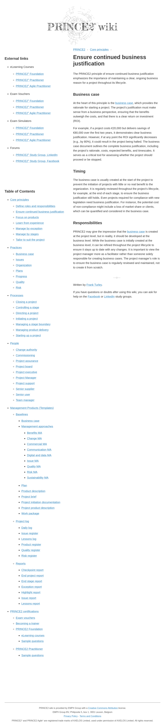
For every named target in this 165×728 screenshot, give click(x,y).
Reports (21, 563)
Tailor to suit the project (30, 239)
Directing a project (27, 313)
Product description (33, 491)
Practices (16, 247)
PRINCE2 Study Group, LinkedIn (37, 154)
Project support (25, 383)
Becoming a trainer (27, 623)
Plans (19, 270)
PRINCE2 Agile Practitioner (33, 86)
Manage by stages (27, 234)
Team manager (25, 400)
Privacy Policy (71, 716)
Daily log (26, 527)
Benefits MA (34, 432)
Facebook (94, 296)
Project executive (26, 372)
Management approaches (37, 426)
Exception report (31, 586)
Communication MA (39, 449)
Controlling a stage (27, 307)
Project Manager (26, 377)
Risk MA (32, 472)
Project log (22, 521)
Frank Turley (94, 284)
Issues (20, 259)
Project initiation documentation (40, 502)
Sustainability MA (37, 477)
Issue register (29, 533)
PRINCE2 (79, 49)
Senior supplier (25, 388)
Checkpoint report (32, 570)
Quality (20, 282)
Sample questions (32, 641)
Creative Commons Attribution (103, 708)
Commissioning (25, 355)
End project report (32, 575)
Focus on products (27, 217)
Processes (16, 295)
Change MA (34, 438)
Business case (25, 254)
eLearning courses (32, 635)
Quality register (30, 550)
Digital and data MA (39, 455)
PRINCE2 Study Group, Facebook (37, 161)
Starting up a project (28, 335)
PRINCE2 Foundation (30, 73)
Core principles (99, 49)
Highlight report (30, 592)
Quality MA (34, 466)
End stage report (31, 581)
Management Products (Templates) (32, 407)
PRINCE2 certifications (24, 611)
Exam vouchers (25, 617)
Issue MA (33, 460)
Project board (24, 366)
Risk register (29, 555)
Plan (24, 485)
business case (124, 103)
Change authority (26, 349)
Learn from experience (30, 222)
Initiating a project (27, 318)
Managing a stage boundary (33, 324)
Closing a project (26, 301)
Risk (18, 287)
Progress (21, 276)
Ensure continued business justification (40, 211)
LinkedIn (109, 296)
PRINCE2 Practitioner (30, 80)
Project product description (38, 507)
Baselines (22, 414)
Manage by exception (29, 228)
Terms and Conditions (90, 716)
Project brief (28, 496)
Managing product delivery (32, 329)
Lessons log (28, 538)
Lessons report (30, 603)
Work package (30, 513)
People (14, 343)
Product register (31, 544)
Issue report (28, 598)
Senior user (23, 394)
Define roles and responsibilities (35, 206)
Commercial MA (37, 444)
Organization (24, 265)
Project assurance (27, 360)
